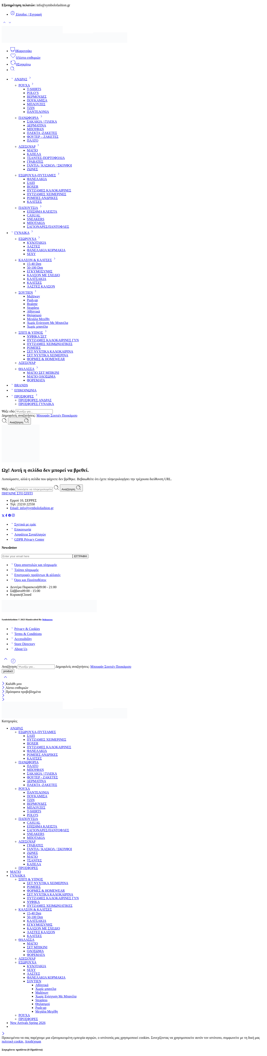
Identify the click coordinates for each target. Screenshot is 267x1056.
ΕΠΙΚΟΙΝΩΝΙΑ (23, 390)
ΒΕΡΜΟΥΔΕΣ (36, 96)
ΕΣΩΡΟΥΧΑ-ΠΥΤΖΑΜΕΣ (40, 175)
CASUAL (33, 215)
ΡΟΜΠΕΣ (34, 347)
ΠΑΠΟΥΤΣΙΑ (31, 208)
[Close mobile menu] (3, 699)
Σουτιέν (56, 415)
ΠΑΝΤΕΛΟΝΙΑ (38, 111)
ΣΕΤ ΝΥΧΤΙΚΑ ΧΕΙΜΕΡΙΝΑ (47, 355)
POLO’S (33, 93)
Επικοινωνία (20, 529)
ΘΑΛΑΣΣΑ (29, 369)
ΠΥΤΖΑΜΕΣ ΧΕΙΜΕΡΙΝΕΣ (46, 194)
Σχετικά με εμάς (23, 524)
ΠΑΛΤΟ (32, 140)
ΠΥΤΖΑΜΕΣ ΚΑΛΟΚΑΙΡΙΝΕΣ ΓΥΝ (53, 340)
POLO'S (32, 815)
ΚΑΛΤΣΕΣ (34, 201)
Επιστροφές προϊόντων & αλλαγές (35, 575)
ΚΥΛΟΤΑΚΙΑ (36, 242)
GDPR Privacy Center (27, 539)
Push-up (32, 300)
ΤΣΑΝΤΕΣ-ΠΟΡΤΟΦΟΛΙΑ (46, 158)
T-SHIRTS (34, 89)
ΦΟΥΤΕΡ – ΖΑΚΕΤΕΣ (42, 136)
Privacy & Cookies (25, 629)
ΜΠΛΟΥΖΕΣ (36, 104)
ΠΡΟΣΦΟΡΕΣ (24, 396)
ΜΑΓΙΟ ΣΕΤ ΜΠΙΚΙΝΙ (43, 372)
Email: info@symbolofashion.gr (32, 508)
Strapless (33, 307)
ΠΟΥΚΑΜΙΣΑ (37, 100)
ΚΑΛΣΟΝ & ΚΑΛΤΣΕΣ (38, 260)
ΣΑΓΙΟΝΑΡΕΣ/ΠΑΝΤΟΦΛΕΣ (48, 226)
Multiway (33, 296)
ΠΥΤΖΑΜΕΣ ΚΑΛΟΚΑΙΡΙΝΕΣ (49, 190)
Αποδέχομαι (33, 1041)
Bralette (32, 304)
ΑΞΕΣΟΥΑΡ (30, 146)
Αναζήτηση (19, 421)
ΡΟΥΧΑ (27, 85)
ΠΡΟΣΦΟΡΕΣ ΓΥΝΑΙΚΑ (36, 404)
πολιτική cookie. (13, 1041)
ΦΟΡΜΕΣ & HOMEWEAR (46, 359)
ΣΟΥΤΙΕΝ (28, 292)
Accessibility (21, 639)
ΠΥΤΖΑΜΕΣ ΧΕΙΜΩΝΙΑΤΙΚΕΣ (50, 344)
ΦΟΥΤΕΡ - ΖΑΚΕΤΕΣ (42, 777)
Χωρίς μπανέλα (37, 326)
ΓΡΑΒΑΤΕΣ (35, 161)
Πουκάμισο (69, 415)
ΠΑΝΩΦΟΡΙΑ (31, 118)
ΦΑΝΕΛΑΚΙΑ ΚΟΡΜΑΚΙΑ (46, 250)
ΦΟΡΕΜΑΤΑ (36, 380)
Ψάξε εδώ (9, 411)
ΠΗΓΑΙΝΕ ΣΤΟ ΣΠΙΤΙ (17, 493)
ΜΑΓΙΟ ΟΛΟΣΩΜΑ (41, 376)
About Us (18, 649)
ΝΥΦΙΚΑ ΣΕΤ (36, 336)
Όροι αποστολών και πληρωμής (33, 565)
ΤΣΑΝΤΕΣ (34, 860)
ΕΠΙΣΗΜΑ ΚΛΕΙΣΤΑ (42, 211)
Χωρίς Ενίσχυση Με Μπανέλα (47, 323)
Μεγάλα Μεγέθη (38, 319)
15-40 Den (34, 264)
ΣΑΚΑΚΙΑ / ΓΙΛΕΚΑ (42, 121)
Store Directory (22, 644)
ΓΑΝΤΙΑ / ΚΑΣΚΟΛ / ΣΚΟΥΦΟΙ (49, 165)
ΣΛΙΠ (31, 183)
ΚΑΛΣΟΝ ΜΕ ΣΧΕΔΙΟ (43, 275)
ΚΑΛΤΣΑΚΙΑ (36, 279)
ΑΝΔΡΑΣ (21, 79)
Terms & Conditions (26, 634)
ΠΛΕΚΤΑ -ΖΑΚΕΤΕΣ (42, 133)
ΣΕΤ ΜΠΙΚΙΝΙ (37, 947)
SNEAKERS (35, 219)
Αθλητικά (33, 311)
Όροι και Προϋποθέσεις (28, 580)
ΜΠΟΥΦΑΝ (35, 129)
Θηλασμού (34, 315)
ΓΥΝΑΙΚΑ (22, 233)
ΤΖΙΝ (30, 108)
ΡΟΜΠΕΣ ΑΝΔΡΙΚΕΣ (42, 198)
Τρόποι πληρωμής (24, 570)
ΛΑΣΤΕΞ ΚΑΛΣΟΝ (41, 286)
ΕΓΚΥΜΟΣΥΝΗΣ (39, 271)
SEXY (31, 254)
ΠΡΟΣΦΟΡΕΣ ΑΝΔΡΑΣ (35, 400)
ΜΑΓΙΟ (32, 150)
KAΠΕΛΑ (34, 154)
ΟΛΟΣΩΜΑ (35, 951)
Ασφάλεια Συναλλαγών (28, 534)
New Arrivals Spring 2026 (27, 1023)
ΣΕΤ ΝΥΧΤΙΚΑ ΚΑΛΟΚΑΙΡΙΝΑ (50, 351)
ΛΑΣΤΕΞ (33, 246)
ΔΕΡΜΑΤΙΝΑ (36, 125)
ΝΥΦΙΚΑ (33, 902)
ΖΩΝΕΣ (32, 169)
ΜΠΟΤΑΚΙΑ (36, 223)
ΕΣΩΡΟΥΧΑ (30, 239)
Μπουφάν (43, 415)
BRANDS (19, 385)
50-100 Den (35, 267)
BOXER (32, 186)
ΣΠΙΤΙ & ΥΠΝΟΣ (33, 332)
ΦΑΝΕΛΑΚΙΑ (37, 179)
